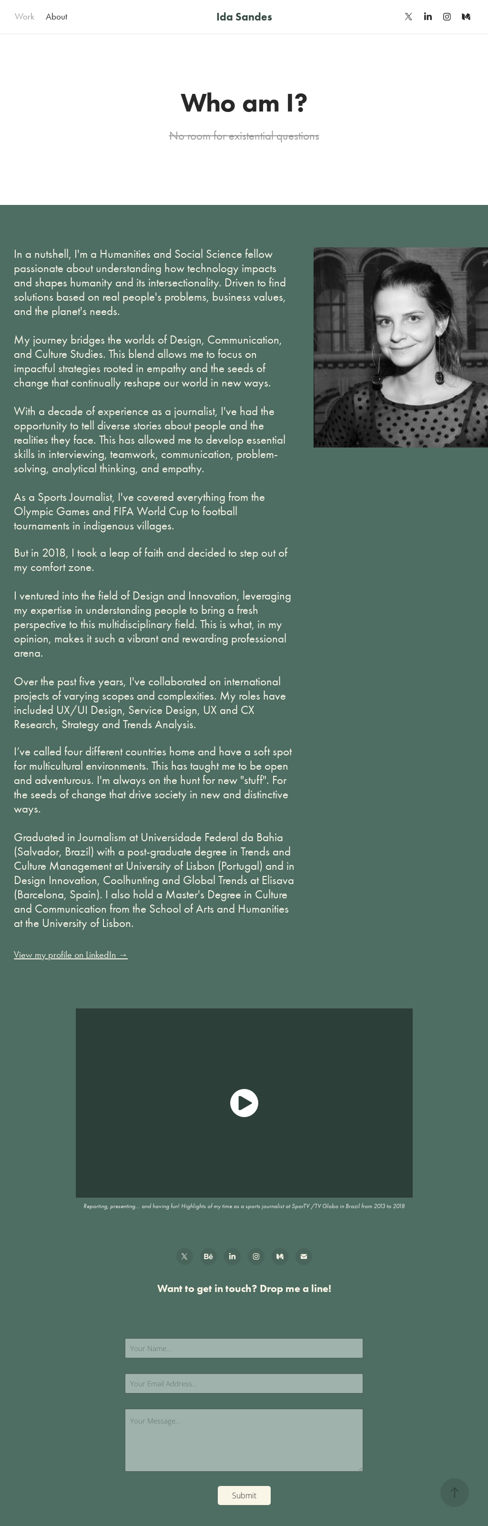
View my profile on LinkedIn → (71, 954)
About (56, 16)
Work (24, 16)
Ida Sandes (244, 16)
